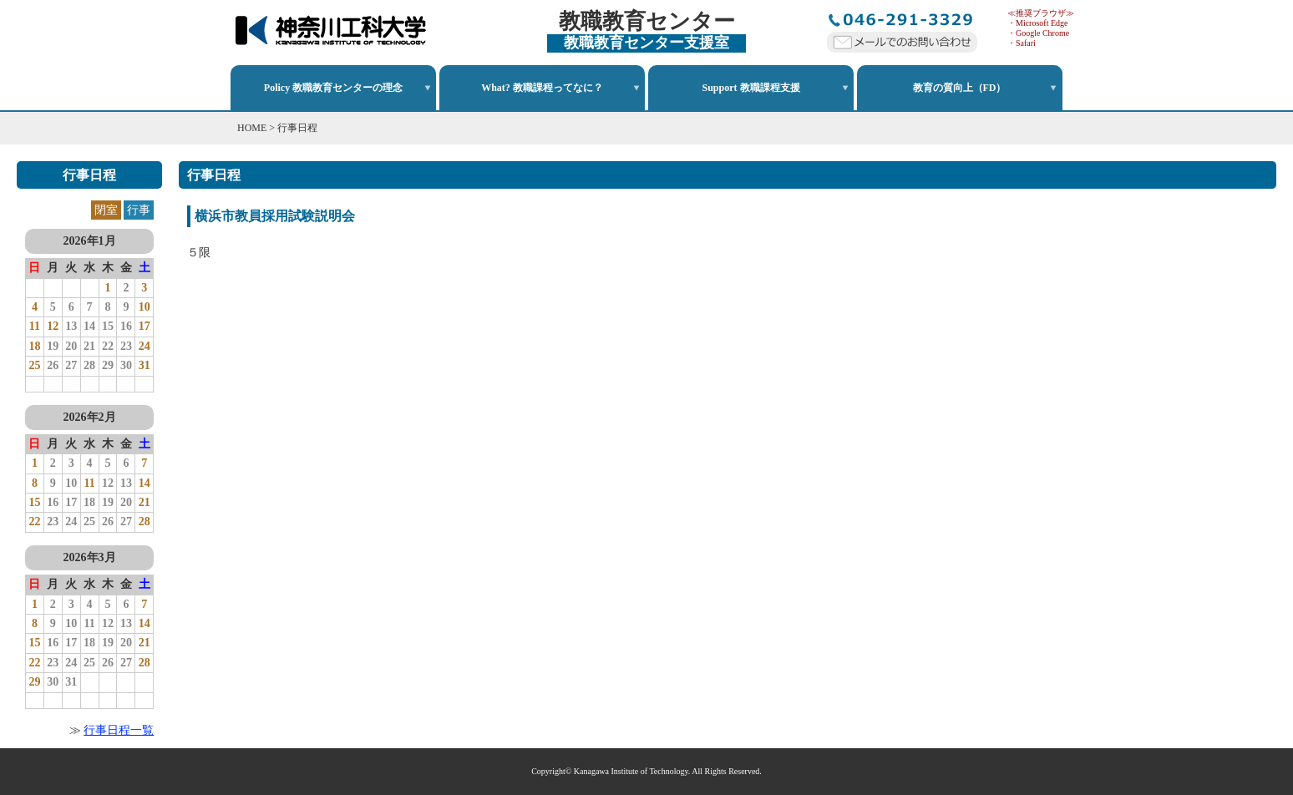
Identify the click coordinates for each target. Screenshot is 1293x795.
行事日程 (297, 128)
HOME (251, 128)
